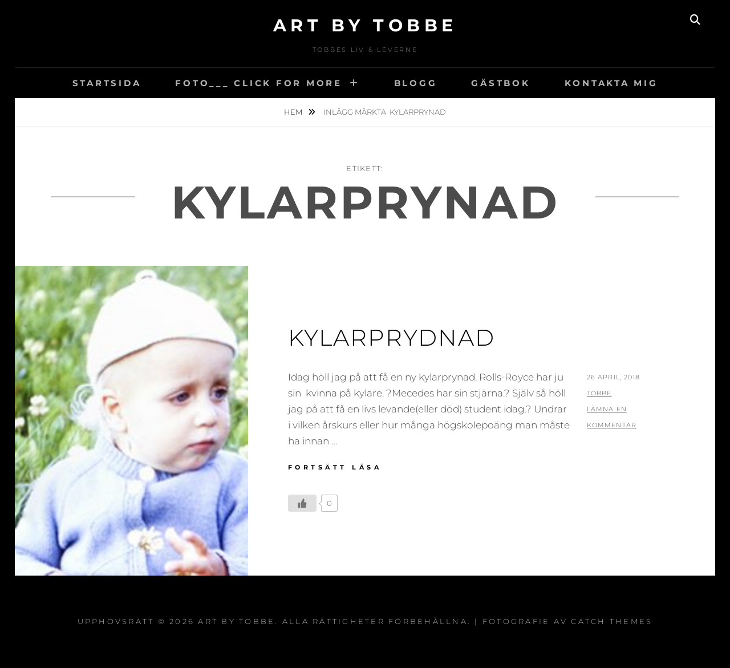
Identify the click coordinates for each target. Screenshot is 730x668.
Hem (294, 111)
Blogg (415, 83)
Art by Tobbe (365, 25)
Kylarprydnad (391, 337)
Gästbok (500, 83)
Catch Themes (611, 621)
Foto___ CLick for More (258, 83)
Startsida (106, 83)
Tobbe (599, 393)
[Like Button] (302, 503)
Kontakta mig (611, 83)
